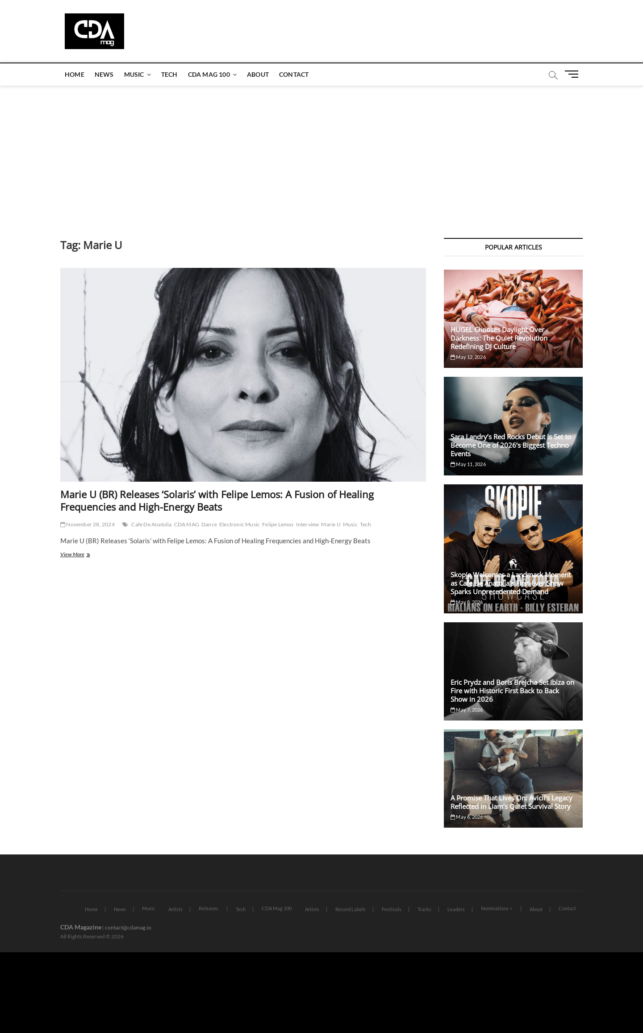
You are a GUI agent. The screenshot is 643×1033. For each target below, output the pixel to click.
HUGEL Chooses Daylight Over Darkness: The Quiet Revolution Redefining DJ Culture (499, 338)
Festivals (391, 909)
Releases (208, 908)
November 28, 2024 (87, 524)
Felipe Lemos (277, 524)
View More (85, 555)
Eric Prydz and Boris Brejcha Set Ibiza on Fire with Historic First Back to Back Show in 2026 (512, 691)
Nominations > (496, 908)
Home (74, 74)
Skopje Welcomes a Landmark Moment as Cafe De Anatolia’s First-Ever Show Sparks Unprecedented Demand (511, 583)
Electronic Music (239, 524)
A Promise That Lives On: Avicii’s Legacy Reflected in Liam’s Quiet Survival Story (511, 802)
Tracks (424, 909)
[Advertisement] (321, 153)
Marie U (330, 524)
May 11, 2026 (468, 464)
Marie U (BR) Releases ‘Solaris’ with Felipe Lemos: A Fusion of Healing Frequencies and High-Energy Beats (217, 500)
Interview (307, 524)
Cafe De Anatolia (151, 524)
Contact (294, 74)
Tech (169, 74)
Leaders (456, 909)
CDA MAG (186, 524)
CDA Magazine (80, 927)
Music (134, 74)
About (258, 74)
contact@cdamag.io (128, 927)
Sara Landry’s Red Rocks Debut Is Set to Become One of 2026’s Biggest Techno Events (511, 445)
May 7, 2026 (467, 709)
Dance (209, 524)
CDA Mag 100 (209, 74)
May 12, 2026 (468, 357)
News (104, 74)
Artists (175, 909)
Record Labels (350, 909)
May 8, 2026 (467, 602)
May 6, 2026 (467, 817)
